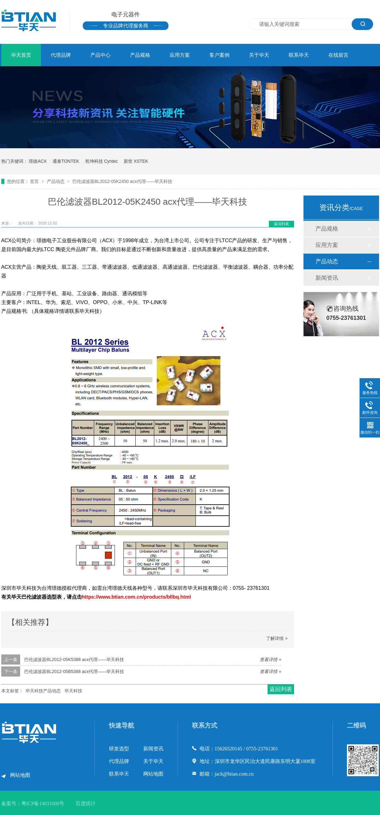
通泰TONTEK (66, 161)
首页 (35, 181)
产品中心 (100, 55)
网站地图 (20, 775)
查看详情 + (270, 659)
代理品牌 (61, 55)
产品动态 (56, 181)
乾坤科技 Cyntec (101, 161)
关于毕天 (259, 55)
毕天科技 (73, 690)
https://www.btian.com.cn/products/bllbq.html (136, 597)
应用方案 (180, 55)
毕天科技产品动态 (43, 690)
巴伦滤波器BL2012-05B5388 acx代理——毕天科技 (74, 671)
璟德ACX (38, 161)
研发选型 (119, 748)
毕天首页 (21, 55)
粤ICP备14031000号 (43, 803)
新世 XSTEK (136, 161)
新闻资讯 (326, 278)
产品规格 (140, 55)
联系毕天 (299, 55)
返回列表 (281, 224)
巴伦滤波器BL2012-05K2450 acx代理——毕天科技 (122, 181)
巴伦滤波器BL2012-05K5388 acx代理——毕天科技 (74, 659)
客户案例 (219, 55)
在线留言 (338, 55)
